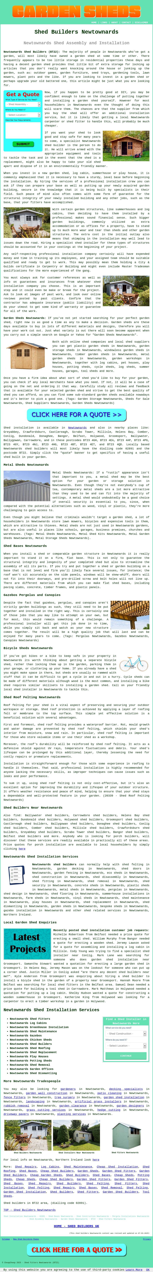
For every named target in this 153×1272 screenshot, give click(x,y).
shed (48, 145)
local (124, 117)
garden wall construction (46, 1093)
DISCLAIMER (141, 22)
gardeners (68, 1089)
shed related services (102, 910)
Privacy (147, 1239)
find (17, 815)
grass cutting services (46, 1110)
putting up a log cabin (46, 993)
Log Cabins (50, 1166)
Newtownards (77, 427)
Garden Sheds (88, 1171)
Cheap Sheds (124, 1175)
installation (116, 181)
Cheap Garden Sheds (46, 1175)
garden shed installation (124, 1097)
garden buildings (68, 221)
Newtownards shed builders (54, 864)
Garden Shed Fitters (118, 1171)
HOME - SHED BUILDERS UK (76, 1226)
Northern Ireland (17, 914)
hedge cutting (108, 1110)
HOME (94, 22)
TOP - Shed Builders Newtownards (30, 1210)
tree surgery (64, 1097)
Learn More (134, 1269)
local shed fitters (63, 984)
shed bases (121, 583)
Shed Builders (77, 1175)
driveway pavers (16, 1114)
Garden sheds (121, 322)
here (22, 848)
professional (49, 254)
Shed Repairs (25, 1166)
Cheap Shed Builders (57, 1171)
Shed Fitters (126, 1183)
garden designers (130, 1105)
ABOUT (114, 22)
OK (148, 1269)
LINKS (104, 22)
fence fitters (15, 1097)
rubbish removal (16, 1105)
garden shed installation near (120, 959)
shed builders (36, 448)
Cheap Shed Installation (117, 1166)
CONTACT (126, 22)
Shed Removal (111, 1187)
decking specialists (126, 1089)
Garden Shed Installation (25, 1191)
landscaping (35, 1101)
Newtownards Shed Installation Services (51, 1010)
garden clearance (73, 1105)
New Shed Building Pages (26, 1239)
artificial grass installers (98, 1101)
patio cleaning (109, 1093)
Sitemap (6, 1239)
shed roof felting (110, 744)
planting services (71, 1114)
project (93, 290)
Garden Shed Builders (120, 1191)
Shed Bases (28, 1171)
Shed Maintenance (78, 1166)
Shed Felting (97, 1183)
